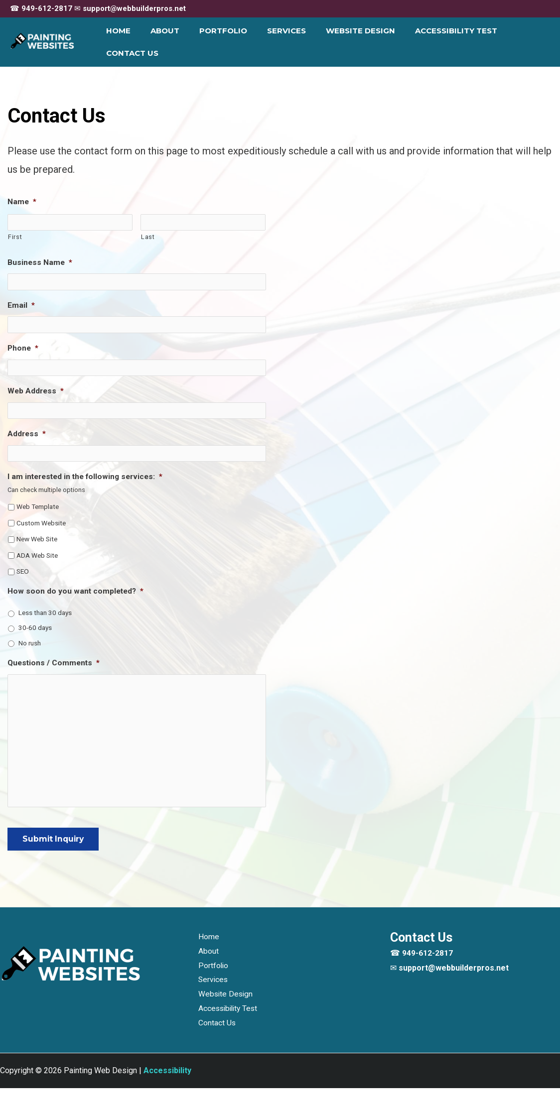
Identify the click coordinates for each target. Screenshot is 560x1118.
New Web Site (38, 536)
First (15, 236)
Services (274, 41)
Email (21, 304)
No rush (30, 642)
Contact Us (516, 41)
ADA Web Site (38, 553)
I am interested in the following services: (88, 473)
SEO (23, 569)
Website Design (343, 41)
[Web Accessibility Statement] (167, 1100)
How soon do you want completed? (76, 590)
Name (22, 202)
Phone (23, 346)
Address (27, 431)
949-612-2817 (46, 8)
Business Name (40, 262)
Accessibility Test (434, 41)
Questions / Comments (54, 663)
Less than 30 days (46, 612)
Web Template (39, 503)
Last (148, 236)
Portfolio (216, 41)
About (162, 41)
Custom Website (42, 520)
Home (121, 41)
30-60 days (35, 627)
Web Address (36, 388)
